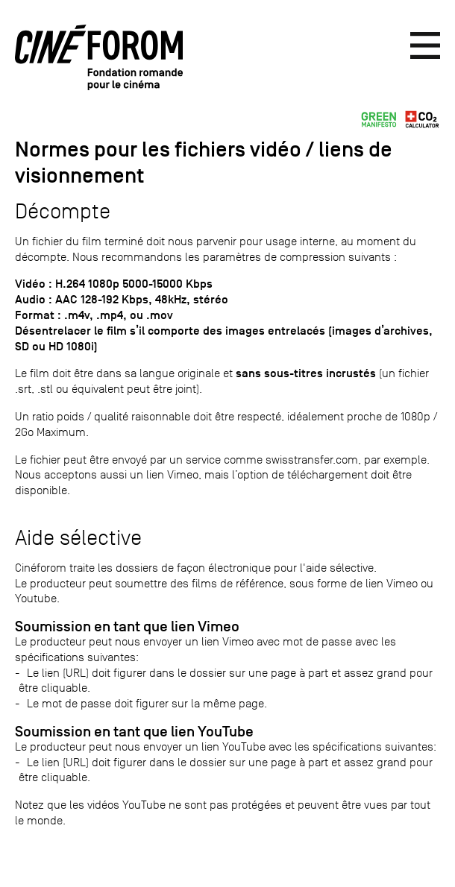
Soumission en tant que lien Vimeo (127, 626)
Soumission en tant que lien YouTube (134, 731)
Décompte (62, 211)
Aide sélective (78, 537)
